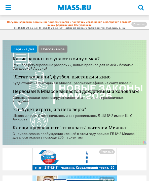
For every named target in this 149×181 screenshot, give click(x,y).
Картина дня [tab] (24, 49)
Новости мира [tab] (53, 49)
